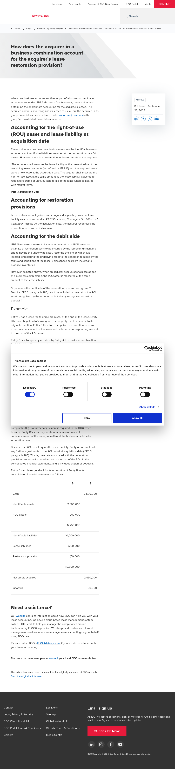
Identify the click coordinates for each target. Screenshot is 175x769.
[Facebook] (111, 744)
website (20, 616)
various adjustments (71, 115)
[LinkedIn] (92, 744)
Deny (87, 417)
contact (53, 658)
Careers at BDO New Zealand (103, 4)
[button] (164, 4)
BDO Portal (132, 4)
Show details (147, 407)
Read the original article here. (26, 676)
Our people (75, 4)
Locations (57, 4)
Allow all (137, 417)
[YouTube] (120, 744)
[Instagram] (101, 744)
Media (148, 4)
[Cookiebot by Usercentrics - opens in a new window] (147, 348)
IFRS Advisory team (48, 643)
